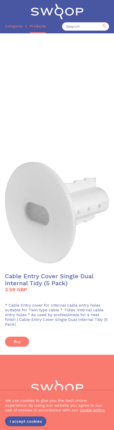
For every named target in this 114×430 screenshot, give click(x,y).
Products (38, 26)
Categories (14, 26)
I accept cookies (26, 421)
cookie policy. (92, 410)
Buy (17, 341)
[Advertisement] (57, 93)
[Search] (85, 26)
